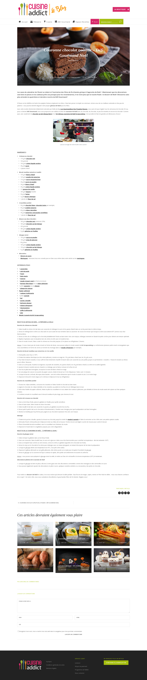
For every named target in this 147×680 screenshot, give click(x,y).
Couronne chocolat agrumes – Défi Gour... (72, 539)
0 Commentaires (74, 77)
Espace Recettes (73, 60)
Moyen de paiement (81, 666)
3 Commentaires (46, 542)
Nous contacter (79, 673)
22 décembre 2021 (58, 77)
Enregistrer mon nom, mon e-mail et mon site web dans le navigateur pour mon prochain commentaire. (50, 631)
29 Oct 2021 (63, 569)
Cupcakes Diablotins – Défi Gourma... (70, 566)
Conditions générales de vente (55, 665)
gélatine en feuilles (31, 231)
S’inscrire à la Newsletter (116, 662)
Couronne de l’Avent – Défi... (106, 539)
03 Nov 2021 (25, 569)
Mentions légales (51, 668)
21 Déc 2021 (25, 542)
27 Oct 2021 (102, 569)
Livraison (77, 663)
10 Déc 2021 (102, 542)
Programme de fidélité (81, 670)
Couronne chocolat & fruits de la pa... (32, 539)
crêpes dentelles (31, 210)
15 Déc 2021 (63, 542)
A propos (49, 661)
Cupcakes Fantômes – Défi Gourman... (108, 565)
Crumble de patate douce (28, 565)
